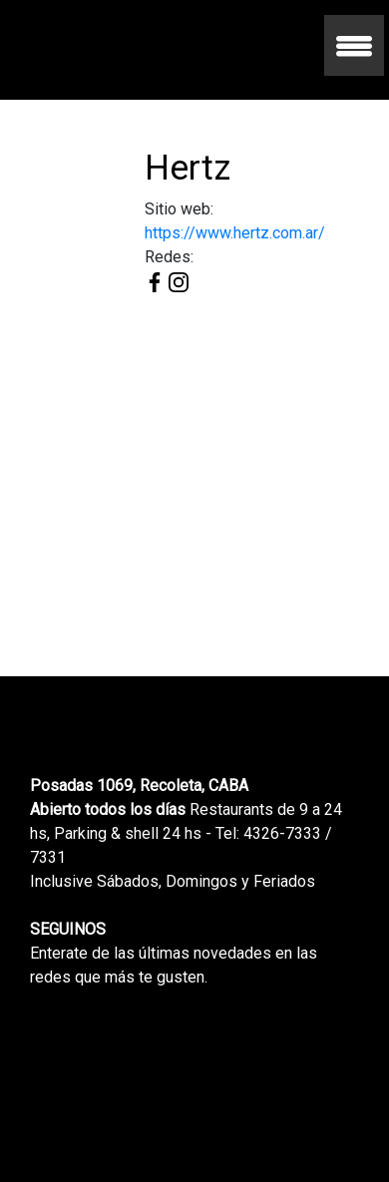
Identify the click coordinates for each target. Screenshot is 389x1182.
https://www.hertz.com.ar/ (235, 232)
